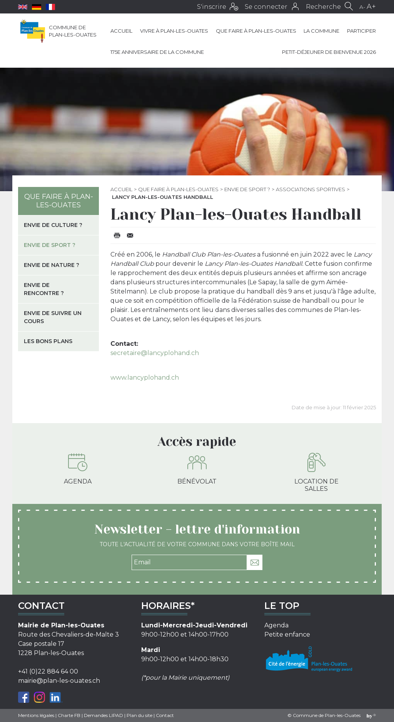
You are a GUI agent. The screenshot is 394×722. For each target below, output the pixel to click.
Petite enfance (287, 634)
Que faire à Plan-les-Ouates (256, 31)
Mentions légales (36, 715)
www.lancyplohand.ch (144, 377)
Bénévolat (197, 469)
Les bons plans (48, 341)
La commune (321, 31)
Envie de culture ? (53, 225)
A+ (371, 6)
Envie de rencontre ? (44, 289)
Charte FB (69, 715)
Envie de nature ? (51, 265)
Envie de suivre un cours (53, 317)
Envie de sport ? (247, 189)
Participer (361, 31)
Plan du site (139, 715)
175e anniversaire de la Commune (157, 52)
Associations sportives (310, 189)
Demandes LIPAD (103, 715)
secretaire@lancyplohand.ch (154, 353)
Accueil (121, 31)
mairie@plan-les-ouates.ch (59, 680)
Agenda (78, 469)
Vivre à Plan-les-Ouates (174, 31)
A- (362, 6)
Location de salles (316, 472)
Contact (165, 715)
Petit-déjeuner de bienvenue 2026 (329, 52)
